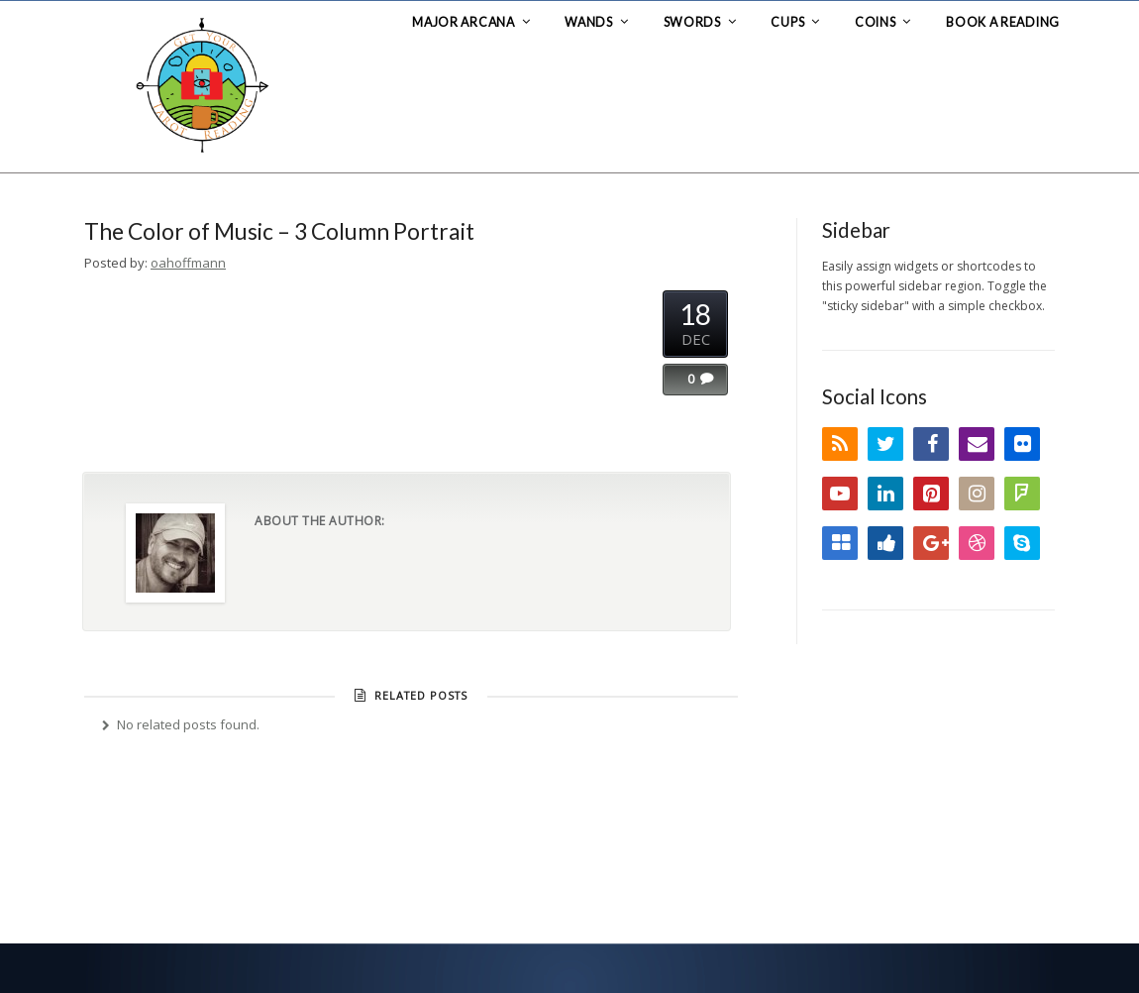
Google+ (931, 543)
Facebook (931, 444)
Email (976, 444)
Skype (1022, 543)
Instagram (976, 493)
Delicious (840, 543)
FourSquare (1022, 493)
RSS (840, 444)
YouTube (840, 493)
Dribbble (976, 543)
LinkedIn (885, 493)
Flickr (1022, 444)
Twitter (885, 444)
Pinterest (931, 493)
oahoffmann (188, 263)
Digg (885, 543)
